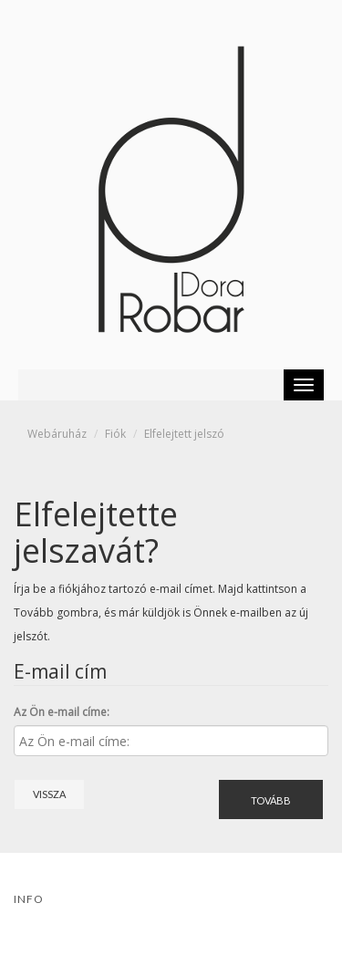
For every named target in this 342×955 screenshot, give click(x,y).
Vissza (49, 794)
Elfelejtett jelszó (184, 433)
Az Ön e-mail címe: (61, 712)
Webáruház (57, 433)
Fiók (115, 433)
